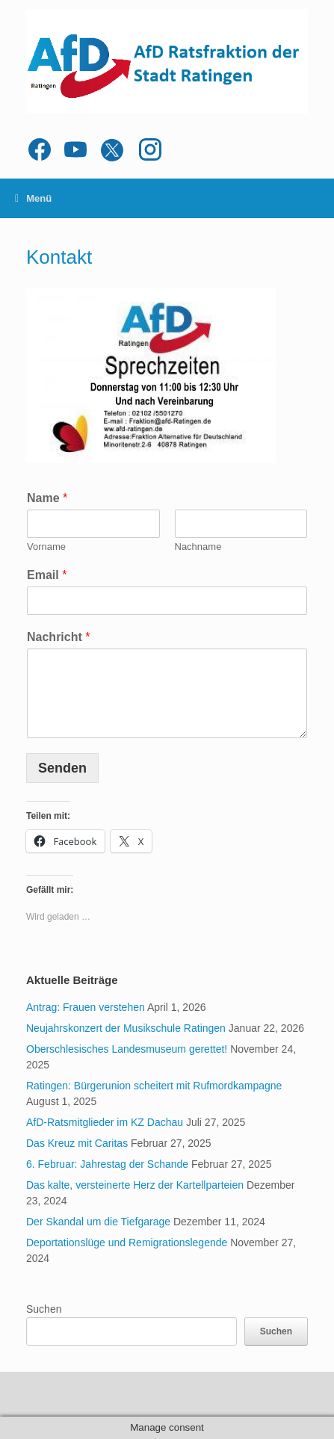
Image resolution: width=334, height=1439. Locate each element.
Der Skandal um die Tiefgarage (98, 1222)
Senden (62, 768)
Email (47, 575)
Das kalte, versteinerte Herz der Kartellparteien (135, 1185)
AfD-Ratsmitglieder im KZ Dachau (104, 1122)
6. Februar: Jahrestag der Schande (107, 1164)
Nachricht (58, 637)
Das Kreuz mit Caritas (77, 1143)
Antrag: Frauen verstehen (85, 1007)
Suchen (43, 1309)
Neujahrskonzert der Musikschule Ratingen (126, 1028)
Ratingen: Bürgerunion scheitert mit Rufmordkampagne (154, 1086)
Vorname (46, 546)
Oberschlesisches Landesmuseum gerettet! (126, 1049)
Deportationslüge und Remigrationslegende (126, 1242)
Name (47, 498)
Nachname (198, 546)
